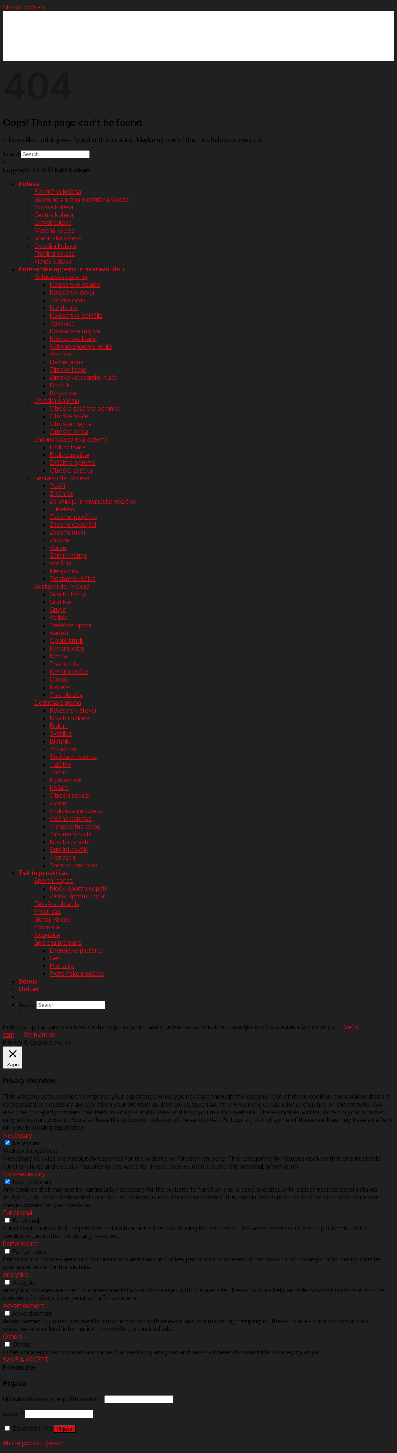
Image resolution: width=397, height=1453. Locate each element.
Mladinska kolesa (58, 238)
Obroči (59, 679)
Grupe (58, 609)
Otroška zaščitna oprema (84, 408)
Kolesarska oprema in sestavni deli (71, 269)
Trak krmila (65, 664)
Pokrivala (46, 927)
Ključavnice (65, 780)
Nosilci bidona (70, 718)
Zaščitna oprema (73, 462)
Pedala (59, 617)
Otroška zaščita (71, 470)
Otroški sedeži (70, 795)
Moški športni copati (78, 888)
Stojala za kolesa (73, 757)
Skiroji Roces (52, 919)
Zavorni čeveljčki (73, 524)
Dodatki (61, 385)
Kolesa (29, 184)
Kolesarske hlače (73, 339)
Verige (58, 548)
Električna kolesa (57, 191)
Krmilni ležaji (67, 648)
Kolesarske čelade (75, 284)
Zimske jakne (68, 370)
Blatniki (60, 741)
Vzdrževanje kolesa (76, 811)
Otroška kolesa (55, 246)
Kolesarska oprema (60, 277)
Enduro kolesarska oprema (71, 439)
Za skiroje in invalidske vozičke (92, 501)
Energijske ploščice (76, 950)
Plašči (57, 486)
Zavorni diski (67, 532)
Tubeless (62, 509)
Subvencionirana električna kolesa (81, 199)
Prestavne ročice (73, 579)
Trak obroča (66, 695)
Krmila (58, 656)
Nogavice (63, 393)
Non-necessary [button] (24, 1174)
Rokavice (62, 323)
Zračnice (61, 493)
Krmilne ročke (69, 671)
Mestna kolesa (54, 230)
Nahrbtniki (64, 308)
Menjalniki (64, 571)
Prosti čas (47, 911)
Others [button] (12, 1336)
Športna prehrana (73, 865)
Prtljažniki (63, 749)
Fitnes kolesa (52, 261)
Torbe (58, 772)
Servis (28, 981)
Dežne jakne (67, 362)
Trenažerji (63, 857)
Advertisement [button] (23, 1305)
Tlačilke (60, 764)
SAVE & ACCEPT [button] (25, 1360)
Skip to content (25, 7)
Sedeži (59, 633)
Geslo (13, 1413)
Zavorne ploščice (73, 517)
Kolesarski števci (73, 710)
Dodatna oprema (57, 702)
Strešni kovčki (69, 849)
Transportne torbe (75, 826)
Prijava (64, 1429)
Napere (60, 687)
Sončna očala (68, 300)
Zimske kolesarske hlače (84, 377)
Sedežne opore (71, 625)
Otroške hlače (69, 416)
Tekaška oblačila (56, 904)
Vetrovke (62, 354)
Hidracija (62, 966)
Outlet (29, 989)
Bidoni (59, 726)
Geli (55, 958)
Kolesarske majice (75, 331)
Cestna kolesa (53, 215)
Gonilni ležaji (67, 594)
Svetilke (61, 733)
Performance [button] (21, 1243)
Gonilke (60, 602)
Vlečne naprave (71, 818)
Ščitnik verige (68, 555)
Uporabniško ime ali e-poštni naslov (53, 1399)
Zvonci (59, 803)
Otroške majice (71, 424)
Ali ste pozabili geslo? (33, 1443)
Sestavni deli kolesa (62, 478)
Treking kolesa (54, 253)
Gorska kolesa (53, 207)
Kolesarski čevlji (72, 292)
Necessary (26, 1143)
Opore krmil (66, 640)
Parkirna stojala (70, 834)
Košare (59, 788)
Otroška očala (69, 431)
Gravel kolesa (52, 222)
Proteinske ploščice (77, 973)
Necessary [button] (17, 1135)
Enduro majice (69, 455)
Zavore (59, 540)
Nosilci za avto (70, 842)
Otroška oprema (56, 400)
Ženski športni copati (79, 896)
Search (12, 154)
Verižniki (61, 563)
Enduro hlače (68, 447)
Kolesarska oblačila (76, 315)
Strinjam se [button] (39, 1034)
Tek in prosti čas (43, 873)
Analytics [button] (15, 1274)
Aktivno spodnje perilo (81, 346)
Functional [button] (18, 1213)
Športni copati (54, 880)
